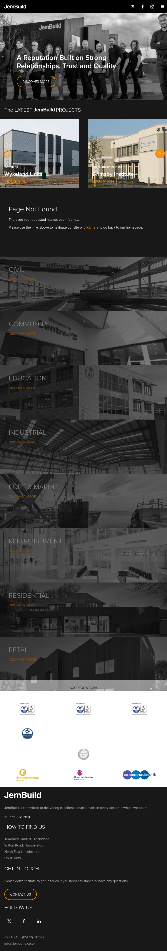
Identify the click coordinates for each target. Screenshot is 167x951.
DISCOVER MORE (36, 81)
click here (91, 227)
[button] (160, 153)
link (38, 925)
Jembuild (15, 6)
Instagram (152, 6)
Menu (162, 6)
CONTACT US (20, 894)
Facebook (142, 6)
